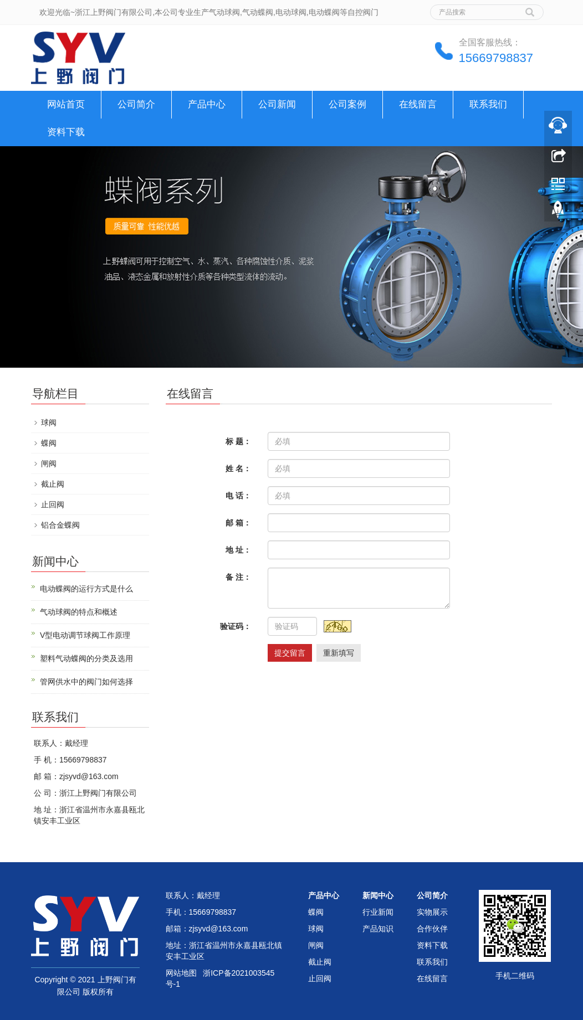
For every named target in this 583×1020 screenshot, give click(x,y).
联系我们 (488, 104)
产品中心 (207, 104)
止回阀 (52, 504)
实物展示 (432, 912)
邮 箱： (238, 522)
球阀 (49, 422)
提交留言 (289, 652)
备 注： (238, 577)
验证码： (235, 626)
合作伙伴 (432, 928)
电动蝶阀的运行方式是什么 (86, 588)
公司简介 (136, 104)
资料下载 (66, 132)
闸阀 (49, 463)
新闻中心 (377, 895)
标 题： (238, 441)
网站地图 (181, 973)
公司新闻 (277, 104)
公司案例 (347, 104)
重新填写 (338, 652)
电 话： (238, 495)
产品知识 (377, 928)
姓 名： (238, 468)
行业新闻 (377, 912)
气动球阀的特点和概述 (78, 611)
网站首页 (66, 104)
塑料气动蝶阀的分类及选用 (86, 658)
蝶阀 (49, 443)
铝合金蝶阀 (60, 525)
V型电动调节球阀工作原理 (85, 635)
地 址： (238, 549)
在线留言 (418, 104)
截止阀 (52, 484)
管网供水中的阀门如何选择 (86, 681)
